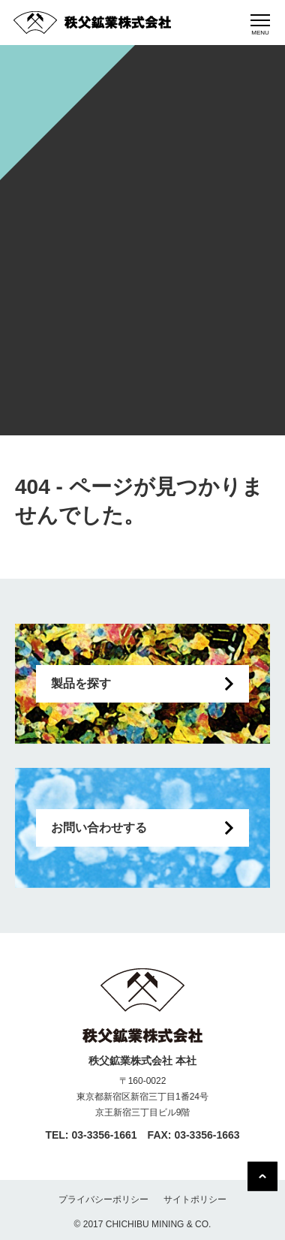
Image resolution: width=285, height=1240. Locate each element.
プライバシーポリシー (103, 1199)
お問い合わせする (99, 827)
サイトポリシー (195, 1199)
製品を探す (81, 683)
